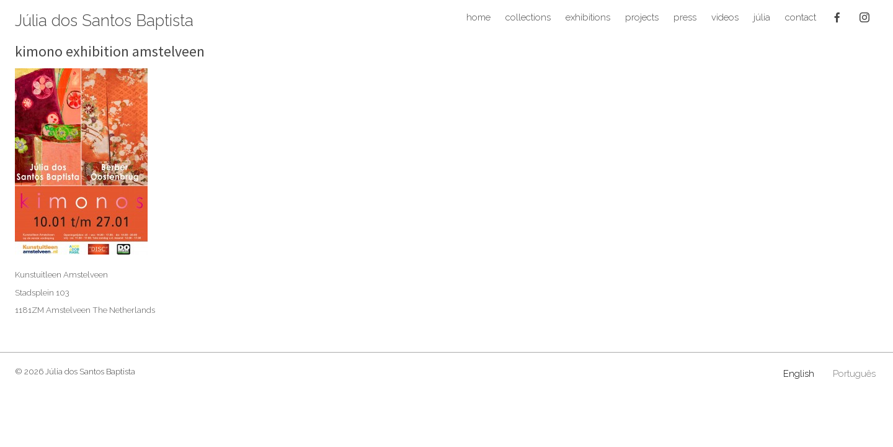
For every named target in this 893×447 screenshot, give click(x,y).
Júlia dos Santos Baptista (104, 21)
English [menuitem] (798, 373)
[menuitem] (798, 374)
